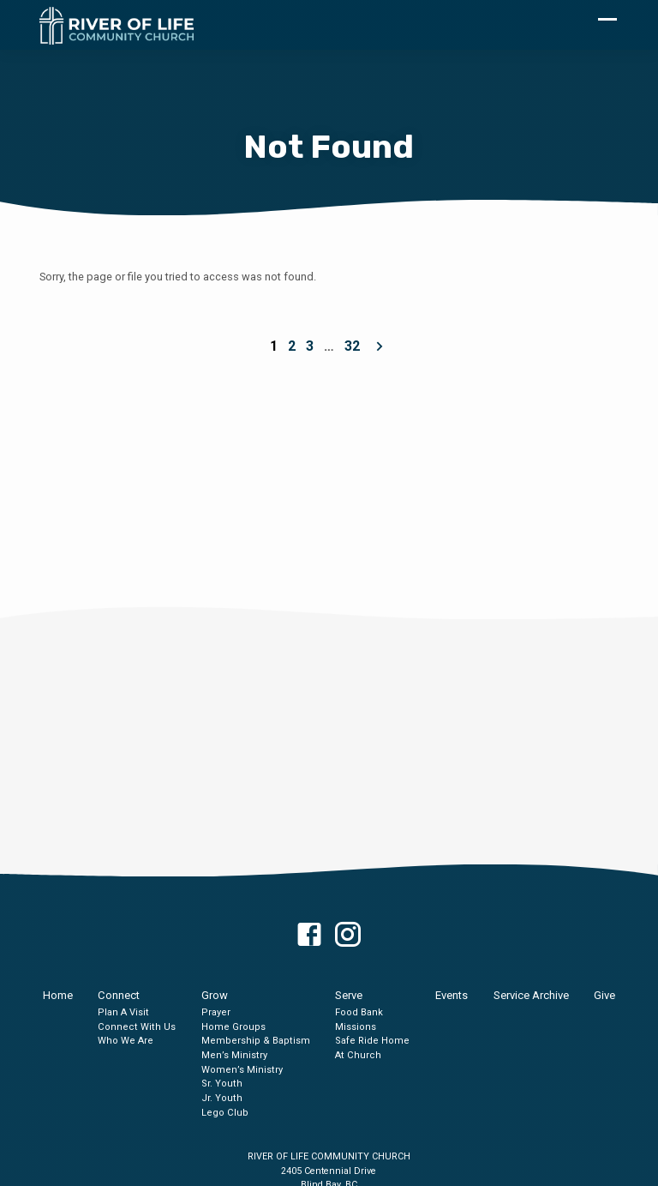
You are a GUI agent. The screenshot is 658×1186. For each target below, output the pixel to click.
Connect (119, 995)
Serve (348, 995)
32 (352, 346)
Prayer (215, 1012)
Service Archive (531, 995)
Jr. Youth (221, 1098)
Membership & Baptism (255, 1040)
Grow (214, 995)
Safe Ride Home (372, 1040)
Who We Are (125, 1040)
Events (451, 995)
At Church (358, 1055)
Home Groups (233, 1026)
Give (604, 995)
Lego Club (224, 1112)
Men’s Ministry (234, 1055)
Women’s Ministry (242, 1069)
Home (58, 995)
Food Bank (359, 1012)
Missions (355, 1026)
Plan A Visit (123, 1012)
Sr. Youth (221, 1083)
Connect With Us (137, 1026)
